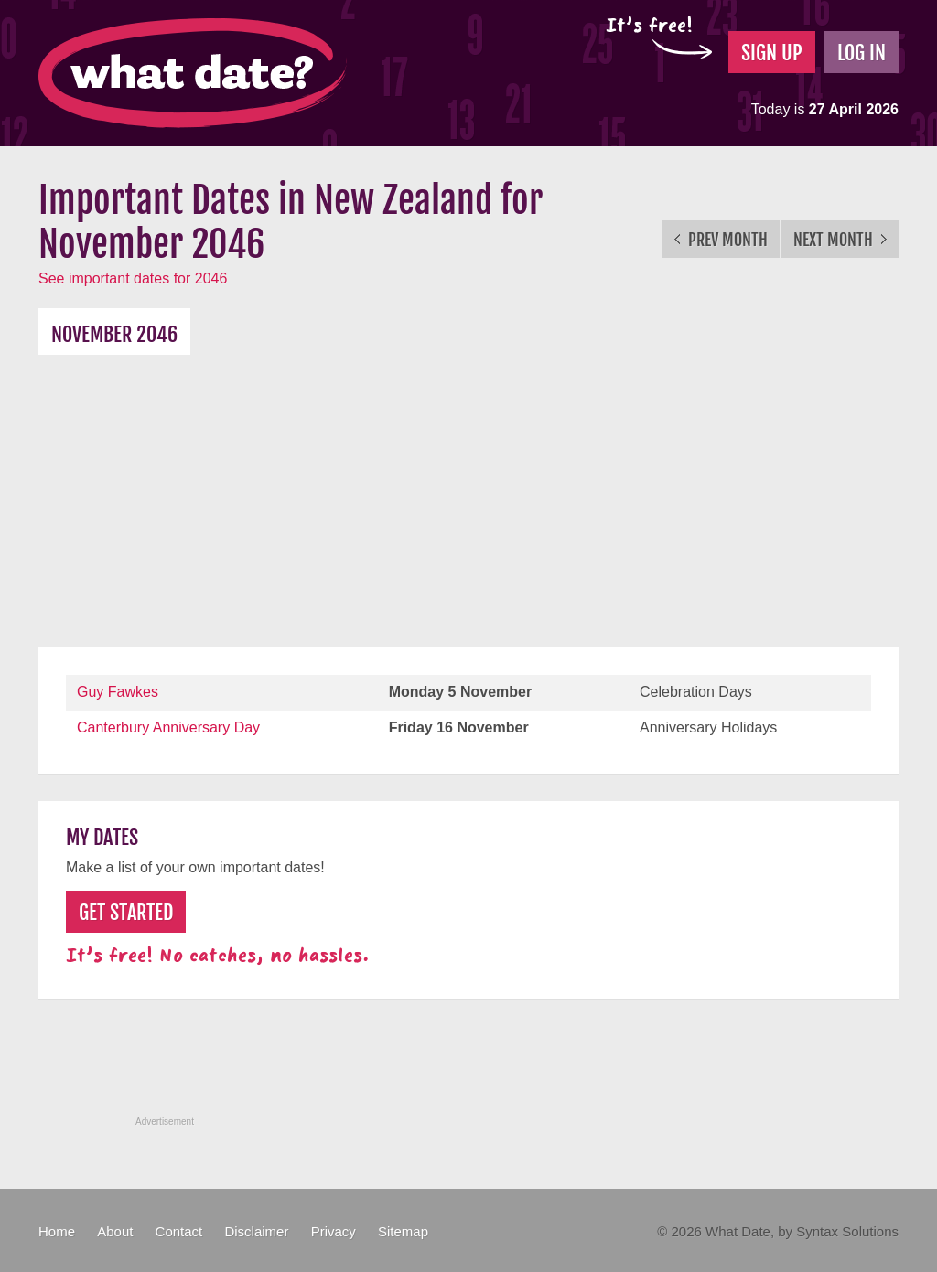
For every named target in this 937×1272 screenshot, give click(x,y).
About (115, 1231)
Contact (179, 1231)
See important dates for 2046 (132, 278)
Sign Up (771, 52)
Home (56, 1231)
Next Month (840, 240)
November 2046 (114, 334)
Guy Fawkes (117, 692)
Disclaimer (256, 1231)
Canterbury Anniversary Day (168, 727)
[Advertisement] (468, 492)
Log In (861, 52)
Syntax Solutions (847, 1231)
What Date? (192, 73)
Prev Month (721, 240)
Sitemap (403, 1231)
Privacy (333, 1231)
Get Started (126, 912)
